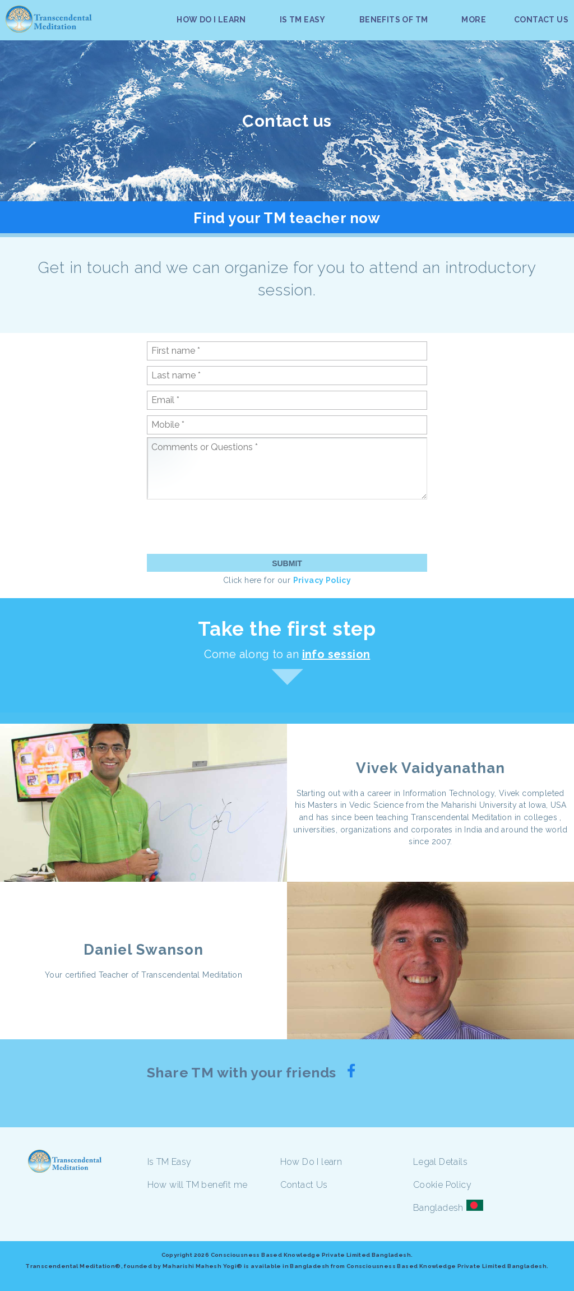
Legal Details (440, 1161)
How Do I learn (311, 1161)
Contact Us (304, 1184)
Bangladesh (438, 1207)
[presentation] (232, 526)
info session (336, 654)
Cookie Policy (442, 1184)
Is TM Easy (169, 1161)
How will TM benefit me (197, 1184)
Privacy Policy (322, 580)
